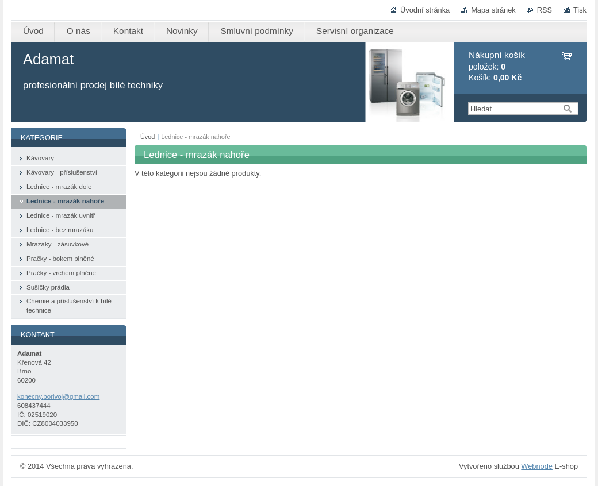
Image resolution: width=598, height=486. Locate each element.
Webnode (537, 466)
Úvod (147, 136)
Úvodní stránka (425, 10)
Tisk (579, 10)
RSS (544, 10)
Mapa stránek (493, 10)
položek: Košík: (497, 66)
